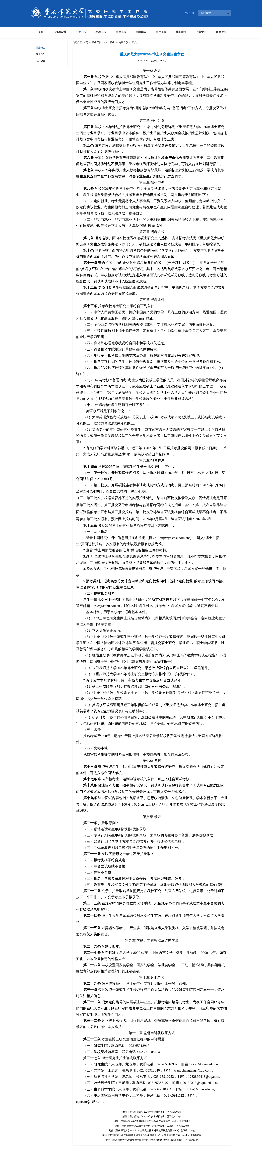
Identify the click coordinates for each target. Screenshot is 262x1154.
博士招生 (40, 47)
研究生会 (221, 32)
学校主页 (188, 13)
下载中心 (201, 32)
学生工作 (161, 32)
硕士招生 (40, 54)
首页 (40, 32)
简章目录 (123, 42)
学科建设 (141, 32)
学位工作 (121, 32)
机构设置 (60, 32)
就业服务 (181, 32)
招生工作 (81, 32)
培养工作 (101, 32)
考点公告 (40, 60)
